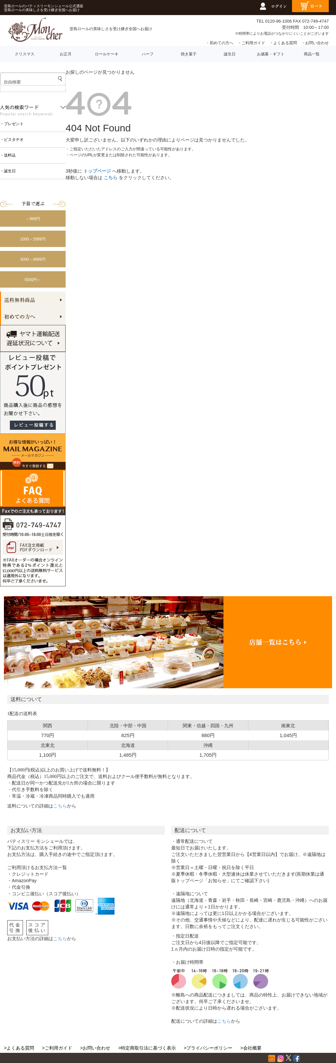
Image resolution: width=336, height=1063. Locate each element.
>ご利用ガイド (57, 1048)
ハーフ (148, 54)
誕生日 (230, 54)
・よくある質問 (283, 43)
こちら (110, 177)
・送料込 (8, 155)
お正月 (66, 54)
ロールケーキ (106, 54)
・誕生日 (8, 171)
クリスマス (24, 54)
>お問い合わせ (95, 1048)
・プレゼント (12, 124)
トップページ (97, 171)
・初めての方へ (219, 43)
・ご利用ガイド (251, 43)
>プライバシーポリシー (208, 1048)
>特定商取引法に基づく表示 (147, 1048)
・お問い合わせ (315, 43)
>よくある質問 (19, 1048)
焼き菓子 (189, 54)
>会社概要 (250, 1048)
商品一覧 (312, 54)
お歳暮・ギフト (270, 54)
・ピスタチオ (12, 139)
